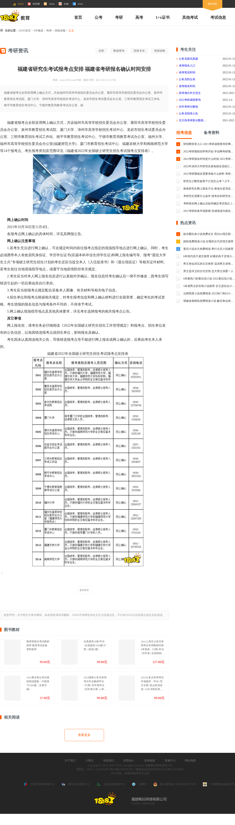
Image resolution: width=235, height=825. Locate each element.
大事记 (89, 760)
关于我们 (70, 760)
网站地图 (190, 760)
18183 (18, 4)
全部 (101, 50)
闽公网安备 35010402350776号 (174, 784)
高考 (139, 17)
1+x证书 (163, 17)
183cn (49, 4)
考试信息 (218, 17)
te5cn (78, 4)
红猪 (64, 4)
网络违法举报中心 (75, 784)
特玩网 (34, 4)
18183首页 (24, 30)
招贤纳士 (128, 760)
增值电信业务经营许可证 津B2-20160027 (159, 769)
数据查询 (118, 50)
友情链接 (149, 760)
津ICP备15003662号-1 (122, 769)
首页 (78, 17)
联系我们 (108, 760)
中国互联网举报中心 (39, 784)
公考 (98, 17)
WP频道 (38, 30)
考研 (119, 17)
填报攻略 (60, 30)
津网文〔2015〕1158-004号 (92, 769)
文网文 (139, 784)
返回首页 (84, 590)
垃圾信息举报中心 (111, 784)
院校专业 (139, 50)
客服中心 (170, 760)
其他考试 (190, 17)
